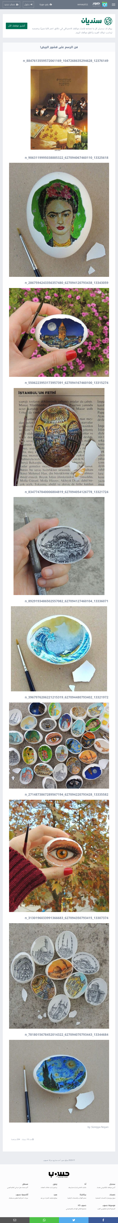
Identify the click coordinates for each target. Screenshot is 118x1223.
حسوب (45, 1160)
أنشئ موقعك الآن (16, 26)
